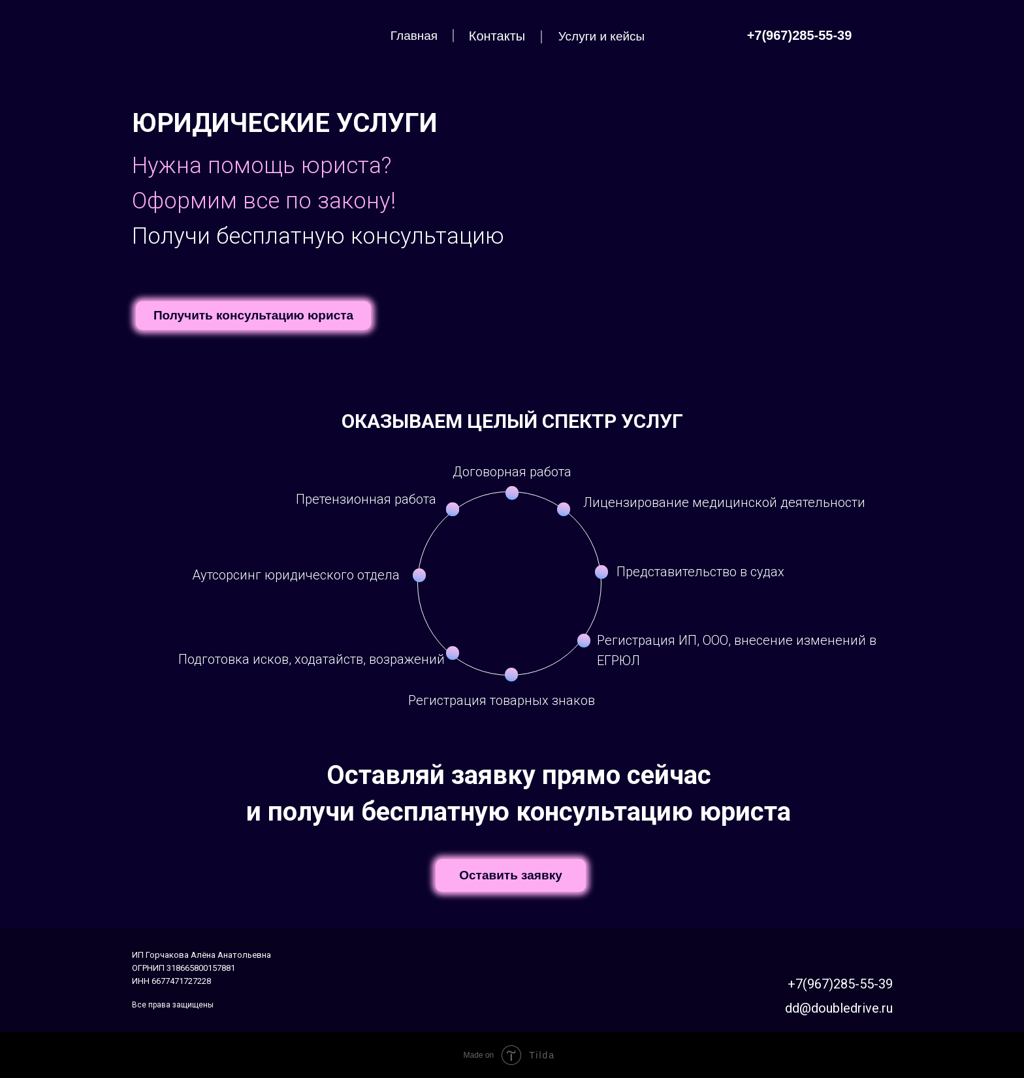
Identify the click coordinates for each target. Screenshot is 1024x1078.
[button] (253, 315)
